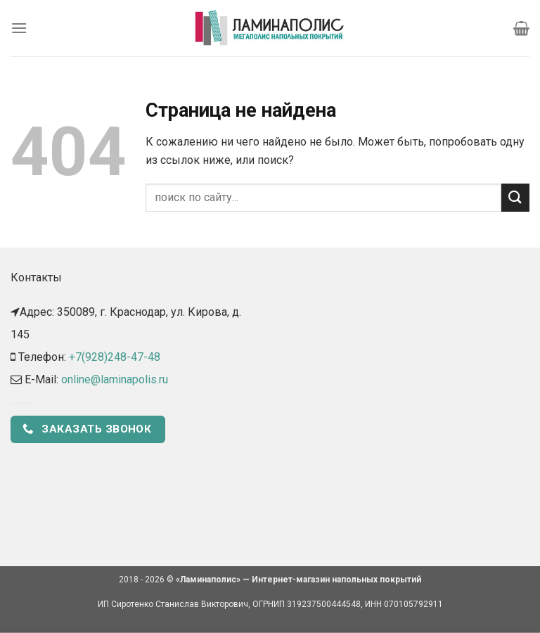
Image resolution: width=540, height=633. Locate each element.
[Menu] (19, 28)
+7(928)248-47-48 (114, 357)
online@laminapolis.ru (114, 379)
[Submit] (515, 197)
